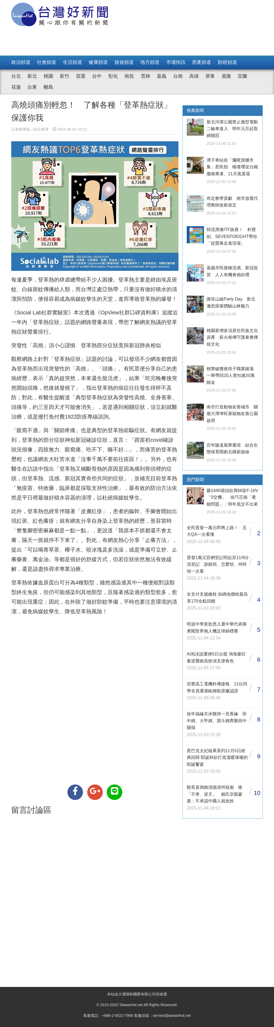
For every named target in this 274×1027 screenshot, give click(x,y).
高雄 (194, 76)
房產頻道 (201, 62)
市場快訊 (175, 62)
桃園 (48, 76)
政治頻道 (21, 62)
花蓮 (16, 87)
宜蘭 (242, 76)
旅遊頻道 (124, 62)
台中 (97, 76)
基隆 (226, 76)
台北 (16, 76)
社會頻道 (46, 62)
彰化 (113, 76)
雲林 (145, 76)
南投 (129, 76)
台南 (178, 76)
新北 (32, 76)
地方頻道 (149, 62)
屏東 (210, 76)
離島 (48, 87)
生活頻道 (72, 62)
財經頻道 (227, 62)
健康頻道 (98, 62)
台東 (32, 87)
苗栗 (81, 76)
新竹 (64, 76)
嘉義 (161, 76)
